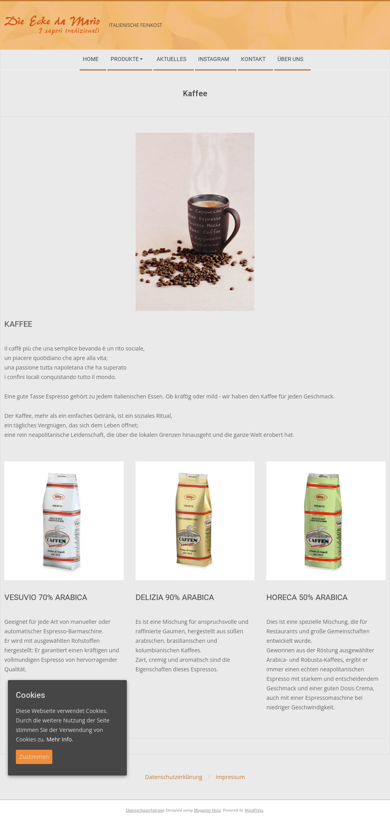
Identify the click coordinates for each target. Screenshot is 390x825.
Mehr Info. (59, 739)
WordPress (254, 810)
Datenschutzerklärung (145, 810)
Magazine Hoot (207, 810)
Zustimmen (34, 756)
